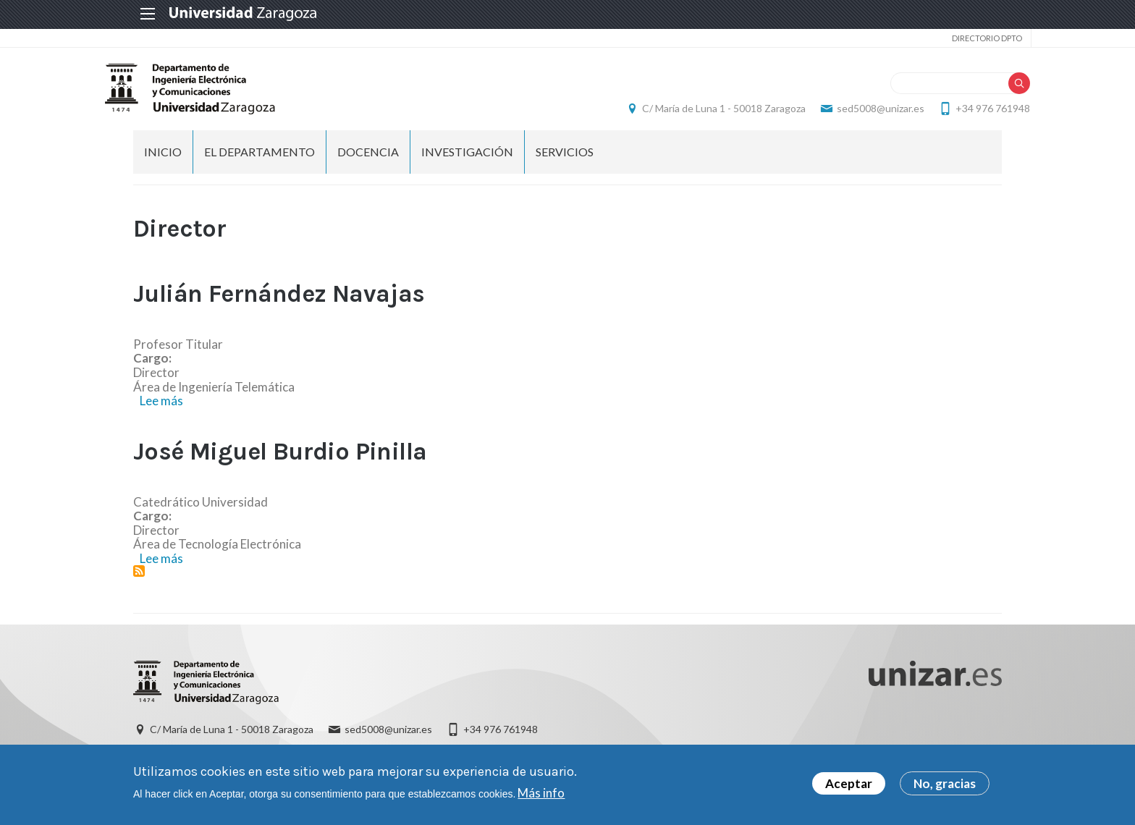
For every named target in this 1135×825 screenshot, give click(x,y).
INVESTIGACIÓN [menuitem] (467, 159)
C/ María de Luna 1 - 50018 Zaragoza (695, 112)
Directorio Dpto (957, 38)
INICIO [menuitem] (163, 159)
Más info (541, 792)
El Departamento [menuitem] (259, 159)
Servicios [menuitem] (565, 159)
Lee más (161, 408)
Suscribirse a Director (139, 579)
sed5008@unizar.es (852, 112)
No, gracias (945, 783)
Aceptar (848, 783)
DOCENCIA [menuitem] (368, 159)
